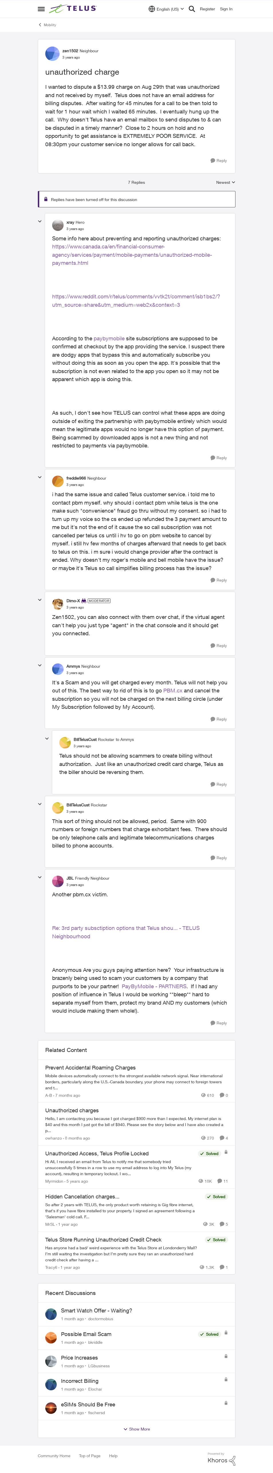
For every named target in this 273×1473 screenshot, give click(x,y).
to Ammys (125, 739)
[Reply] (218, 161)
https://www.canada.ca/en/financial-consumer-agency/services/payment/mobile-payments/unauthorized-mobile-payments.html (132, 254)
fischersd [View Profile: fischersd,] (96, 1412)
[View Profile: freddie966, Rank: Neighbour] (58, 481)
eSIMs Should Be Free (88, 1404)
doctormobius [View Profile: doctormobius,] (100, 1318)
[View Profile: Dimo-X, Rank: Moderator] (58, 604)
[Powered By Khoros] (221, 1459)
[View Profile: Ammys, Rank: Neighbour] (58, 669)
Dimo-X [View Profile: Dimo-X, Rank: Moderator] (73, 600)
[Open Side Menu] (41, 9)
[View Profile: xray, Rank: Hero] (58, 225)
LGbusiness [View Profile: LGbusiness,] (99, 1365)
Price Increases (79, 1357)
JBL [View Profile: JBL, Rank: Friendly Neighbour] (70, 878)
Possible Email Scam (86, 1334)
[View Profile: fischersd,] (51, 1408)
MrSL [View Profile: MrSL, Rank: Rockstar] (50, 1224)
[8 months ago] (76, 1138)
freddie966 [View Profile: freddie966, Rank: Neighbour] (76, 478)
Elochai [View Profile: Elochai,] (95, 1389)
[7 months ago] (66, 1095)
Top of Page (90, 1455)
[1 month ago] (72, 1319)
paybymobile (109, 338)
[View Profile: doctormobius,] (51, 1314)
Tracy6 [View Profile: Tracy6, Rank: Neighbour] (51, 1266)
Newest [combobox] (225, 182)
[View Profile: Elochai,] (51, 1384)
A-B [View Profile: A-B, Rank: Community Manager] (48, 1094)
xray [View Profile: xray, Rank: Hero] (70, 222)
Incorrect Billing (80, 1381)
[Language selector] (166, 9)
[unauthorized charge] (75, 228)
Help (113, 1455)
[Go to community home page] (73, 8)
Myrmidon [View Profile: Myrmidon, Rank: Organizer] (54, 1181)
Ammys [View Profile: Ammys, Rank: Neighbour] (73, 666)
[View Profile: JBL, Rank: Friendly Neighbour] (58, 881)
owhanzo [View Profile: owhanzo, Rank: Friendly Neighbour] (53, 1138)
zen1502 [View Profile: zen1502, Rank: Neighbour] (70, 50)
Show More (136, 1429)
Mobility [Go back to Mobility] (47, 24)
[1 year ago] (67, 1224)
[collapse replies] (39, 221)
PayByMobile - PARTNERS (154, 986)
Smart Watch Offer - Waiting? (96, 1310)
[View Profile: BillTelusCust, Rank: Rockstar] (65, 742)
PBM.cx (172, 690)
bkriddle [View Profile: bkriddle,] (95, 1342)
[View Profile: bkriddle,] (51, 1337)
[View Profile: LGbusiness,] (51, 1361)
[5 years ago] (76, 1181)
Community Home (54, 1455)
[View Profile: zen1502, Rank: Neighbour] (52, 54)
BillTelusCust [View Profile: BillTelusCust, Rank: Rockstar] (85, 739)
